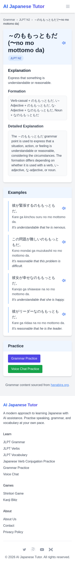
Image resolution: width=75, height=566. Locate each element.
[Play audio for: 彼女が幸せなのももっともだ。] (64, 280)
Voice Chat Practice (25, 369)
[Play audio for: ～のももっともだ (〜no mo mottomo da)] (64, 43)
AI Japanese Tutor (29, 557)
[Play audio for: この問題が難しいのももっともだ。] (64, 242)
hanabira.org (60, 385)
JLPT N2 (24, 19)
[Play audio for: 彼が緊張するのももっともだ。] (64, 208)
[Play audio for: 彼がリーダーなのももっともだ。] (64, 314)
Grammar (9, 19)
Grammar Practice (24, 358)
